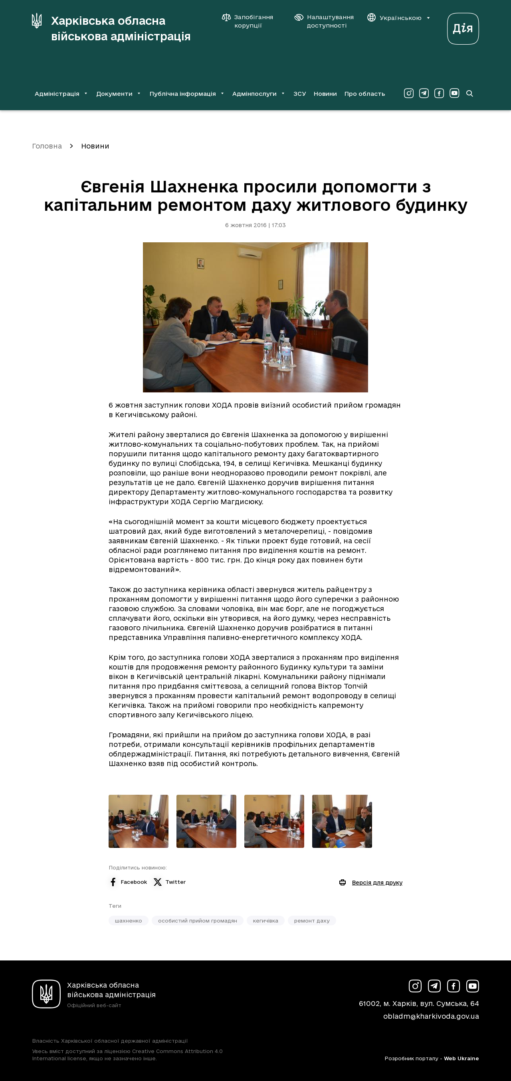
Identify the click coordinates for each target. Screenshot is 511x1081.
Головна (47, 146)
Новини (325, 93)
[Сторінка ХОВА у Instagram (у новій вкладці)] (409, 93)
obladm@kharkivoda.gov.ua (431, 1016)
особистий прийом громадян (197, 920)
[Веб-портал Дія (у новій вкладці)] (463, 26)
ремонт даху (312, 920)
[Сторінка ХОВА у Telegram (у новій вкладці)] (424, 93)
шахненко (128, 920)
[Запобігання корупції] (251, 21)
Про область (364, 93)
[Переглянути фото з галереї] (138, 821)
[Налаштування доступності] (324, 21)
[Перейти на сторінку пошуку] (469, 93)
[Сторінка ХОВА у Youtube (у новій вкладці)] (454, 93)
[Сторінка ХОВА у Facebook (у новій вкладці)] (439, 93)
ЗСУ (299, 93)
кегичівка (265, 920)
